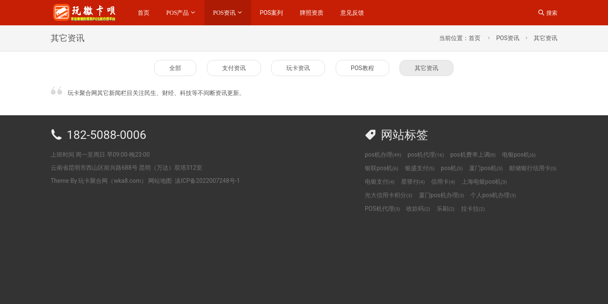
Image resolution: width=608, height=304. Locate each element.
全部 (175, 68)
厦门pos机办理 (441, 195)
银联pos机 (382, 168)
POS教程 (362, 68)
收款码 (418, 208)
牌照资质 (311, 12)
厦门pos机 (486, 168)
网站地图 (160, 180)
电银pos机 (519, 154)
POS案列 (271, 12)
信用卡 (443, 181)
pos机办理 (383, 154)
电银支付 (380, 181)
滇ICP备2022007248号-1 (207, 180)
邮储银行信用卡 (533, 168)
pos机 (452, 168)
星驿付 (413, 181)
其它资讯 (545, 38)
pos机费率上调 (473, 154)
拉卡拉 (473, 208)
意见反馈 (352, 12)
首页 (143, 12)
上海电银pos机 (484, 181)
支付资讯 (234, 68)
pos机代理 (425, 154)
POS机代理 (382, 208)
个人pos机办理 (493, 195)
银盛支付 (420, 168)
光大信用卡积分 (389, 195)
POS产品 (177, 13)
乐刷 (446, 208)
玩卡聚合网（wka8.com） (112, 180)
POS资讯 (224, 13)
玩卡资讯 (298, 68)
